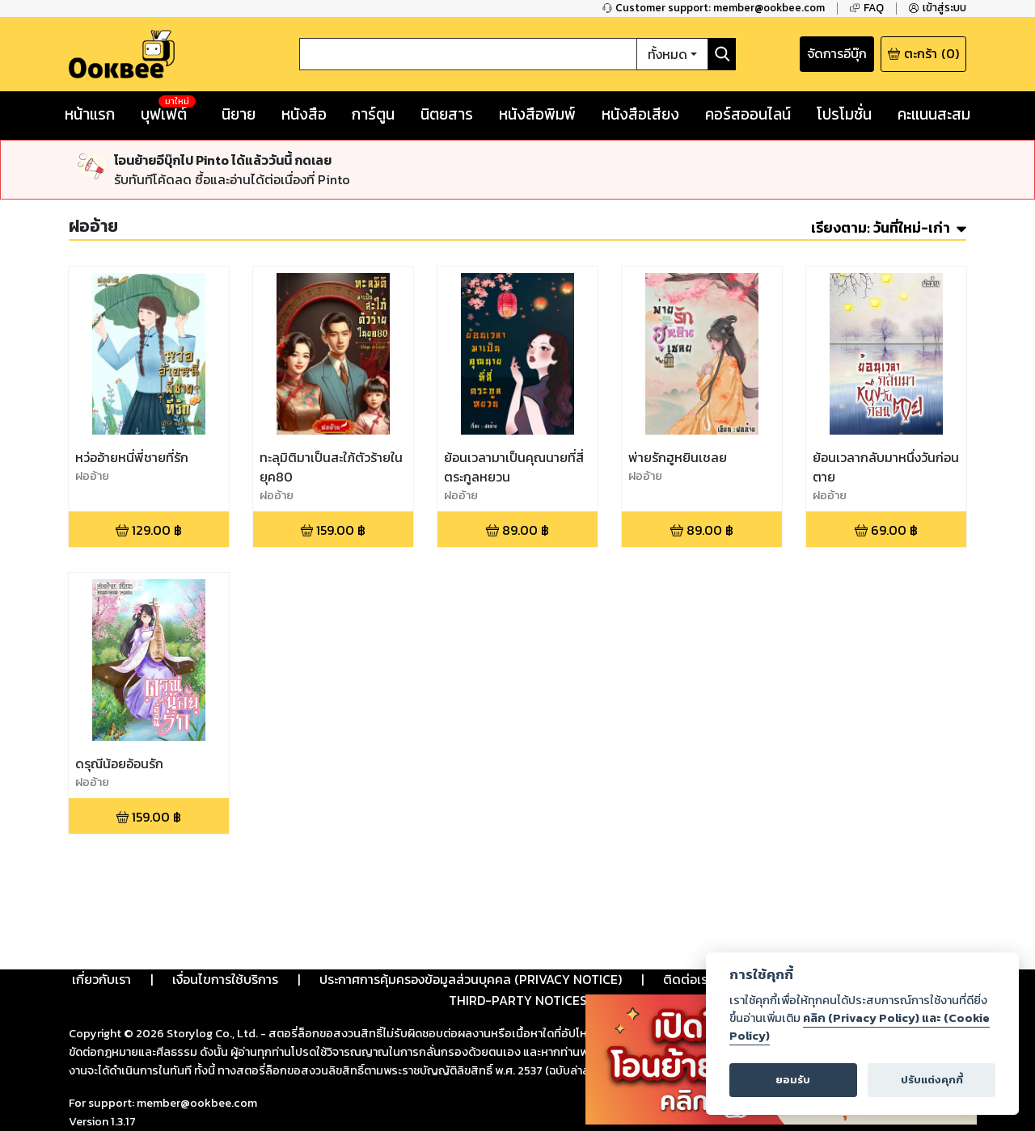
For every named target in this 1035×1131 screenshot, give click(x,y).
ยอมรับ (792, 1079)
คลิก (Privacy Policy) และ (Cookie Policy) (859, 1027)
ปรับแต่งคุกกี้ (932, 1079)
